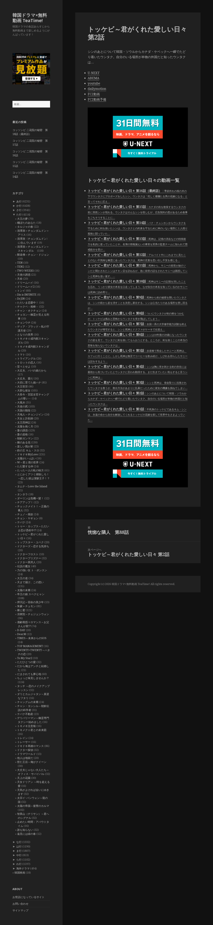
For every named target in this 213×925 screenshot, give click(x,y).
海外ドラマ (23, 868)
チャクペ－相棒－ (27, 306)
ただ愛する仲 (25, 466)
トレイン (22, 738)
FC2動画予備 (97, 99)
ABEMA (93, 78)
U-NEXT (94, 73)
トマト (21, 354)
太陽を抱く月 (25, 426)
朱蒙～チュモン (26, 606)
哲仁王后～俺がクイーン (31, 762)
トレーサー (23, 742)
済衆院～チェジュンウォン (33, 614)
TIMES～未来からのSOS (31, 638)
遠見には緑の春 (26, 834)
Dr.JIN (21, 298)
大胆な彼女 (23, 390)
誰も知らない (25, 830)
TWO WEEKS (25, 270)
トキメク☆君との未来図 (31, 730)
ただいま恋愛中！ (27, 302)
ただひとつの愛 (26, 662)
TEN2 (20, 266)
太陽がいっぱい (26, 458)
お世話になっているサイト (28, 897)
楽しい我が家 (25, 446)
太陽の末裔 (23, 590)
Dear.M (21, 634)
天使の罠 (22, 406)
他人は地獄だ (25, 758)
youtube (94, 83)
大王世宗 (22, 386)
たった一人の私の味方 (30, 470)
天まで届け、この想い (30, 582)
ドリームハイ (25, 282)
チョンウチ (23, 322)
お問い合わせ (20, 904)
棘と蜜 (21, 610)
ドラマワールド (26, 754)
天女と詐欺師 (25, 418)
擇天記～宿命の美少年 (30, 602)
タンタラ (22, 494)
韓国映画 (19, 872)
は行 (19, 846)
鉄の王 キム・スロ (28, 450)
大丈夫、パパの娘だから (31, 370)
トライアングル (26, 358)
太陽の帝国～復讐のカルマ (33, 806)
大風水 (21, 402)
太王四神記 (23, 422)
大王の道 (22, 578)
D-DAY (21, 630)
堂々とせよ (23, 366)
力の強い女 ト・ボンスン (32, 570)
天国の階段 (23, 410)
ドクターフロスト (27, 554)
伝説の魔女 (23, 566)
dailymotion (97, 89)
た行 (19, 214)
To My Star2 (24, 658)
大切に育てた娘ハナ (29, 382)
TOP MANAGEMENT (30, 646)
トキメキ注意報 (26, 726)
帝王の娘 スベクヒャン (30, 594)
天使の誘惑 (23, 274)
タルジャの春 (25, 227)
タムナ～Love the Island (32, 486)
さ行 (19, 210)
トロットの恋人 (26, 362)
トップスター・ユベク (30, 542)
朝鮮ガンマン (25, 438)
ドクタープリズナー (29, 558)
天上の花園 (23, 778)
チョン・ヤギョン (27, 518)
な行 (19, 842)
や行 (19, 855)
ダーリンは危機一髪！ (30, 498)
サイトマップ (20, 910)
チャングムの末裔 (27, 702)
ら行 (19, 859)
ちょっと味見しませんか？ (33, 678)
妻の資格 (22, 434)
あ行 (19, 201)
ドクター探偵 (25, 750)
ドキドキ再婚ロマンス (30, 746)
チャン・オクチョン (29, 310)
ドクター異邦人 (26, 562)
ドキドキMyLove (27, 454)
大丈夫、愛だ (25, 378)
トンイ (21, 290)
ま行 (19, 851)
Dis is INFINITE (26, 294)
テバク (21, 522)
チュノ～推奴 (25, 514)
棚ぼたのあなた (26, 223)
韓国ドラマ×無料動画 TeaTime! (29, 17)
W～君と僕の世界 (28, 462)
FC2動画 (94, 94)
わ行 (19, 864)
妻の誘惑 (22, 430)
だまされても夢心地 (29, 674)
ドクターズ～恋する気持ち (33, 546)
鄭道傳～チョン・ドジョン (33, 254)
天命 (19, 278)
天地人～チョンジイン (30, 414)
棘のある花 (23, 442)
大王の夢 (22, 219)
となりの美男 (25, 334)
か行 (19, 206)
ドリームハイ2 (26, 286)
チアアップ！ (25, 502)
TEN (20, 262)
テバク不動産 (25, 714)
